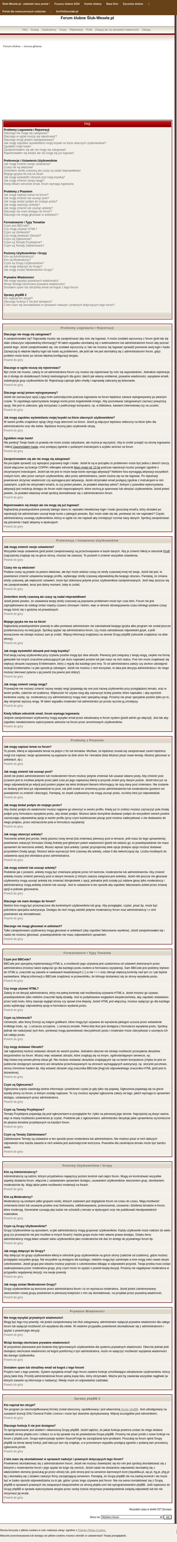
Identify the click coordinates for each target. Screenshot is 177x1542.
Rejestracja (76, 29)
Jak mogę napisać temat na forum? (26, 194)
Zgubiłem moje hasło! (17, 146)
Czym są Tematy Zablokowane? (24, 245)
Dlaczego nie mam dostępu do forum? (28, 211)
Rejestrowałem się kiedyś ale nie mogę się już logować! (39, 153)
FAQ (25, 29)
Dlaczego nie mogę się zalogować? (26, 133)
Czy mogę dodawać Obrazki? (22, 235)
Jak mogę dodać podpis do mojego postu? (31, 201)
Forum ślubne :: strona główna (22, 46)
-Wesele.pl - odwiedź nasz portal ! (29, 3)
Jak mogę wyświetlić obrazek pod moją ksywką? (34, 177)
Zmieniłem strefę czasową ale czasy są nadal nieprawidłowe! (42, 170)
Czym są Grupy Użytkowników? (24, 263)
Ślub (5, 3)
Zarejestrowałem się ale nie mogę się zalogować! (35, 149)
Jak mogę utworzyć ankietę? (22, 204)
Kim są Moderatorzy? (17, 260)
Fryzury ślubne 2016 (67, 3)
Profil (89, 29)
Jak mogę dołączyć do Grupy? (23, 266)
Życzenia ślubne (133, 3)
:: (148, 3)
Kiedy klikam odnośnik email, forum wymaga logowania (39, 184)
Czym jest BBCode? (16, 225)
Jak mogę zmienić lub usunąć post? (26, 198)
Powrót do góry (13, 360)
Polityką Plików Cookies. (92, 1530)
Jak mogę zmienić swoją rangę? (24, 180)
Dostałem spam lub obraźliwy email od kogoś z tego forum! (41, 287)
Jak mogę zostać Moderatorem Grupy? (28, 269)
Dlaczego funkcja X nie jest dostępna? (28, 301)
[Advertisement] (87, 84)
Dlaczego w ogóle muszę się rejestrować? (30, 136)
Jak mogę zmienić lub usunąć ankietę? (28, 208)
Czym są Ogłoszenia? (18, 239)
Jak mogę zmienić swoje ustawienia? (27, 164)
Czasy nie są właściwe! (18, 167)
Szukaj (35, 29)
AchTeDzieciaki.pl (67, 11)
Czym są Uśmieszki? (17, 232)
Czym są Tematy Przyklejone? (23, 242)
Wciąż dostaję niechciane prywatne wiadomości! (34, 284)
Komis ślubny (93, 3)
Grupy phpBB (129, 1409)
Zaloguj (146, 29)
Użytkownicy (49, 29)
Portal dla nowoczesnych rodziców (24, 11)
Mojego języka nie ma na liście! (23, 174)
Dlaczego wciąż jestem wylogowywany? (29, 139)
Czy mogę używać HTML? (20, 229)
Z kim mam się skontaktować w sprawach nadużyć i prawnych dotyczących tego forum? (59, 305)
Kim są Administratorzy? (19, 256)
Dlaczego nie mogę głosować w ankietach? (31, 214)
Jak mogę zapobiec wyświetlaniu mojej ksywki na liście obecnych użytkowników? (55, 143)
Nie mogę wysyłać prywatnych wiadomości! (31, 280)
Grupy (63, 29)
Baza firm (112, 3)
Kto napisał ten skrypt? (18, 298)
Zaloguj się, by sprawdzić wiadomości (117, 29)
